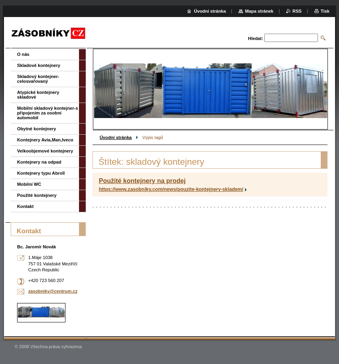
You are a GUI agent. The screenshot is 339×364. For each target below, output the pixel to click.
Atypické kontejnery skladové (38, 94)
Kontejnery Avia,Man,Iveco (45, 139)
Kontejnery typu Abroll (41, 173)
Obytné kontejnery (36, 128)
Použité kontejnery (36, 195)
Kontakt (25, 206)
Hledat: (255, 38)
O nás (23, 54)
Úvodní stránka (116, 137)
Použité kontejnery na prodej (142, 180)
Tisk (325, 11)
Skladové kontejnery (38, 65)
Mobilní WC (29, 184)
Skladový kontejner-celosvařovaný (38, 79)
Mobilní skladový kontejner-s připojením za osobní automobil (47, 113)
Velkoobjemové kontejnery (45, 151)
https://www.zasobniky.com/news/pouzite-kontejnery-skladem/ (171, 189)
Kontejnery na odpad (39, 162)
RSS (297, 11)
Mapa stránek (259, 11)
